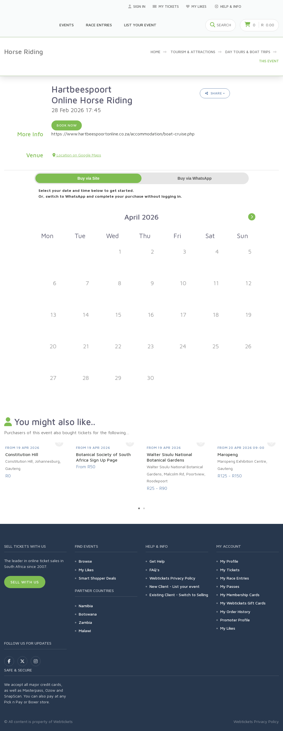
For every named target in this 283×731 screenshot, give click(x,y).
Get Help (157, 561)
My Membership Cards (240, 594)
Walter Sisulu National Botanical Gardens (169, 457)
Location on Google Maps (77, 155)
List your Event (140, 24)
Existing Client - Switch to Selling (179, 594)
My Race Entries (234, 578)
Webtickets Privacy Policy (172, 578)
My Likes (197, 6)
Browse (85, 561)
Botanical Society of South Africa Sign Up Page (103, 457)
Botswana (88, 614)
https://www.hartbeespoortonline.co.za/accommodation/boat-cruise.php (123, 133)
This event (269, 61)
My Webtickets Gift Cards (243, 603)
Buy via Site (88, 178)
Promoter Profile (235, 619)
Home (155, 52)
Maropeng (228, 454)
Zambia (85, 622)
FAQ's (154, 569)
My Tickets (166, 6)
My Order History (235, 611)
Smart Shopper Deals (97, 578)
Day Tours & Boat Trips (247, 52)
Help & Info (228, 6)
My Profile (229, 561)
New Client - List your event (175, 586)
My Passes (229, 586)
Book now (67, 125)
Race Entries (99, 24)
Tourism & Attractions (193, 52)
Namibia (86, 605)
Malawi (85, 630)
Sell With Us (25, 582)
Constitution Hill (21, 454)
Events (66, 24)
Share (213, 93)
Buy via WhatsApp (195, 178)
